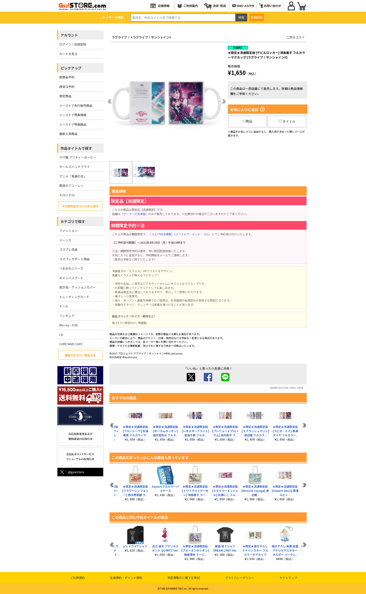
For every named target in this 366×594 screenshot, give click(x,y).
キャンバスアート (71, 278)
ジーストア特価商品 (72, 124)
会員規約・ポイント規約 (126, 578)
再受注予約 (66, 86)
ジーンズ (65, 240)
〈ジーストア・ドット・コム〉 (193, 234)
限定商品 (65, 96)
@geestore (71, 472)
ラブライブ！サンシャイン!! (152, 37)
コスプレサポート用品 (74, 259)
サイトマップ (288, 578)
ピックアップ (70, 68)
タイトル (287, 121)
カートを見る (68, 54)
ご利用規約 (77, 578)
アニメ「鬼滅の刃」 (73, 176)
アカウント (69, 35)
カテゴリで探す (72, 221)
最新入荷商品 (68, 134)
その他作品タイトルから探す (80, 206)
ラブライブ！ (121, 37)
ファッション (68, 230)
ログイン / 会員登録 (72, 44)
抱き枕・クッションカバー (77, 287)
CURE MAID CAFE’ (71, 344)
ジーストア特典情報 (72, 115)
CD (61, 334)
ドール (63, 306)
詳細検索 (257, 17)
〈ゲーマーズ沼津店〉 (134, 214)
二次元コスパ (295, 37)
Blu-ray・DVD (68, 325)
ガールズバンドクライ (74, 166)
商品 (247, 121)
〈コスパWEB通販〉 (161, 234)
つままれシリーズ (71, 268)
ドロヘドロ (66, 195)
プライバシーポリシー (239, 578)
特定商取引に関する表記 (184, 578)
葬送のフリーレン (71, 185)
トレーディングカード (74, 297)
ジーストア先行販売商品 (75, 105)
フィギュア (66, 315)
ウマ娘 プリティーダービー (77, 157)
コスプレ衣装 (68, 249)
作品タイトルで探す (76, 148)
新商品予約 (66, 77)
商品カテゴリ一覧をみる (80, 355)
